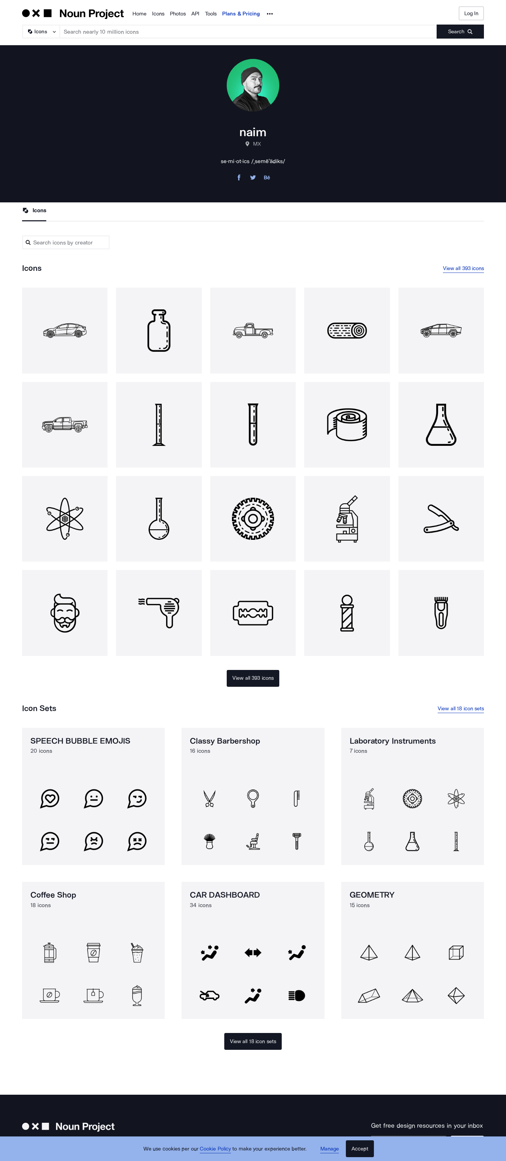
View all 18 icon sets (461, 708)
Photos (178, 14)
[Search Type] (40, 32)
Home (139, 14)
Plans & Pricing (241, 14)
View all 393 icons (463, 268)
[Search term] (248, 32)
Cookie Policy (215, 1149)
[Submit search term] (460, 32)
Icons (158, 14)
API (195, 14)
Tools (211, 14)
